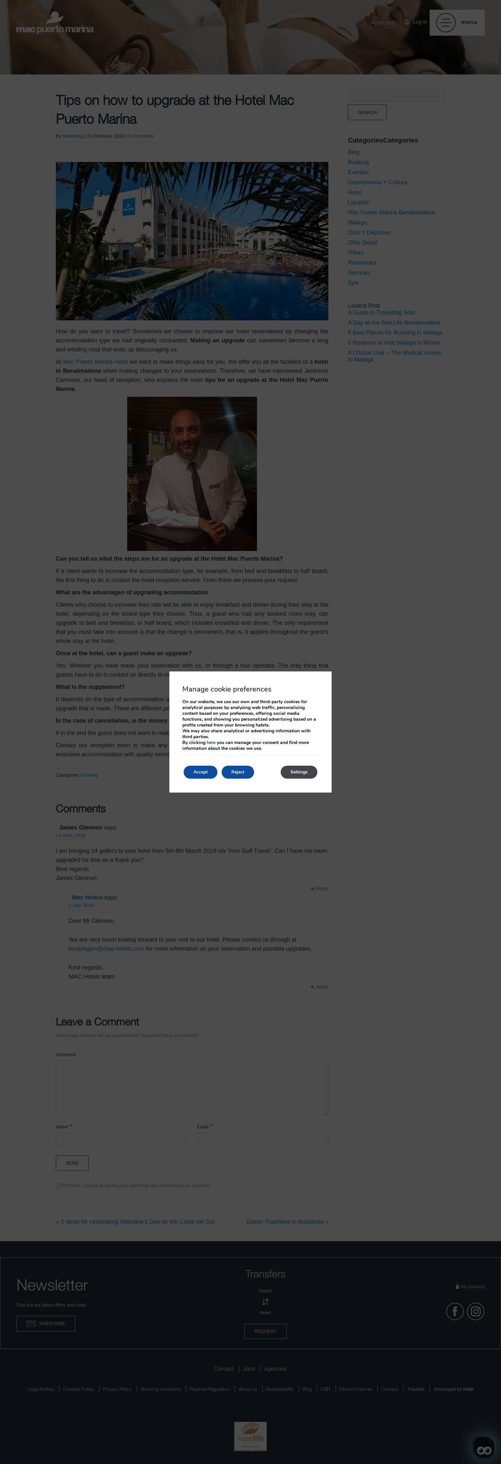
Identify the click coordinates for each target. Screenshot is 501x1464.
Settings (299, 772)
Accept (200, 772)
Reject (237, 772)
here (211, 742)
